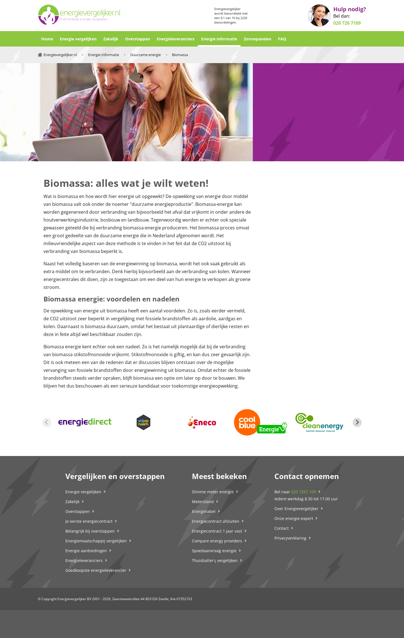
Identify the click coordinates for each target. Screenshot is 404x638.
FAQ (282, 39)
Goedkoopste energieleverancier (95, 570)
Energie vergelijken (78, 39)
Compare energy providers (217, 540)
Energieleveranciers (175, 39)
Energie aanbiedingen (86, 550)
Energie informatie (219, 39)
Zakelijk (110, 39)
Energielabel (203, 511)
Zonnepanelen (257, 39)
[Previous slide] (46, 422)
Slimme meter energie (213, 491)
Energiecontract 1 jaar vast (217, 531)
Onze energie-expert (293, 518)
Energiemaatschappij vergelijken (96, 540)
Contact (281, 528)
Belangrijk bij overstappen (90, 531)
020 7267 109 (303, 491)
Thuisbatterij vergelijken (215, 560)
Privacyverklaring (290, 538)
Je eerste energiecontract (89, 521)
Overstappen (137, 39)
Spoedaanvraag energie (214, 550)
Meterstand (203, 501)
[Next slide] (357, 422)
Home (47, 39)
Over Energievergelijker (296, 508)
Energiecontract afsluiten (215, 521)
